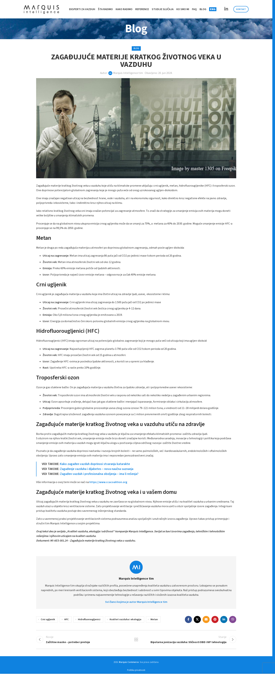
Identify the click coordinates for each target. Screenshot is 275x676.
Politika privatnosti (136, 670)
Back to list (136, 639)
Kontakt (241, 9)
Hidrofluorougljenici (89, 619)
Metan (154, 619)
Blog (136, 48)
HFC (66, 619)
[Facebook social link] (188, 619)
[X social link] (197, 619)
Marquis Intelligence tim (128, 73)
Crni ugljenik (48, 619)
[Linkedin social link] (226, 9)
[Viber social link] (232, 619)
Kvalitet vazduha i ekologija (125, 619)
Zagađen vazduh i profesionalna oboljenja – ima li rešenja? (99, 474)
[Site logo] (41, 9)
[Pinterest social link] (215, 619)
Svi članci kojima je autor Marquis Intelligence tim (136, 602)
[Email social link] (206, 619)
